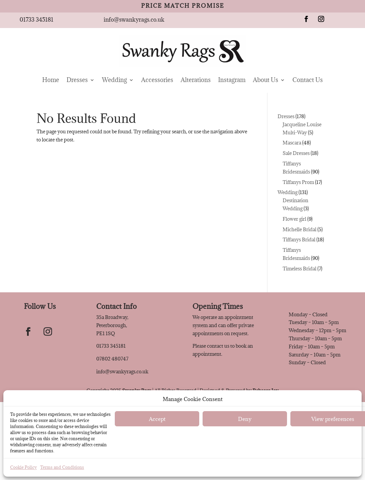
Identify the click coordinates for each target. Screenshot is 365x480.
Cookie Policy (23, 467)
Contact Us (307, 80)
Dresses (77, 80)
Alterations (196, 80)
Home (50, 80)
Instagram (231, 80)
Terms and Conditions (62, 467)
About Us (265, 80)
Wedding (114, 80)
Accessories (157, 80)
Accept (157, 419)
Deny (245, 419)
